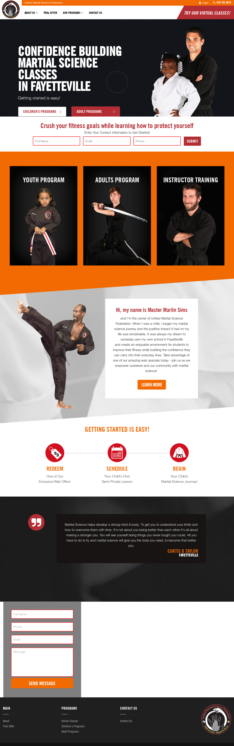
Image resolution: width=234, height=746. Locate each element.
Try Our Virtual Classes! (207, 13)
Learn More (151, 385)
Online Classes (69, 721)
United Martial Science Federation (44, 2)
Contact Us (95, 13)
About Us (31, 14)
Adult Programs (96, 111)
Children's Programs (42, 111)
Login (203, 2)
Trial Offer (50, 13)
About (6, 721)
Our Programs (73, 14)
